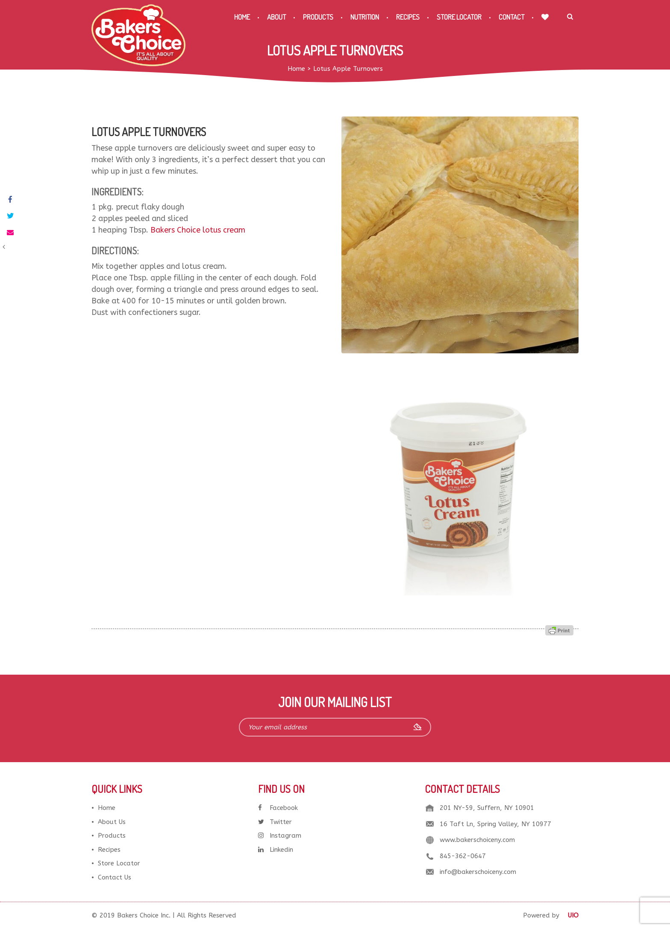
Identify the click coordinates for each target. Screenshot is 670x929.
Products (318, 16)
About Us (112, 822)
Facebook (278, 808)
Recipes (408, 16)
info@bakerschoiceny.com (478, 872)
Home (242, 16)
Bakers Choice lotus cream (197, 230)
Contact (511, 16)
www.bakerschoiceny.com (477, 840)
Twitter (275, 822)
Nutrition (364, 16)
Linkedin (275, 849)
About (276, 16)
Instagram (279, 835)
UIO (573, 915)
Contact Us (114, 877)
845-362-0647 (463, 856)
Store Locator (459, 16)
